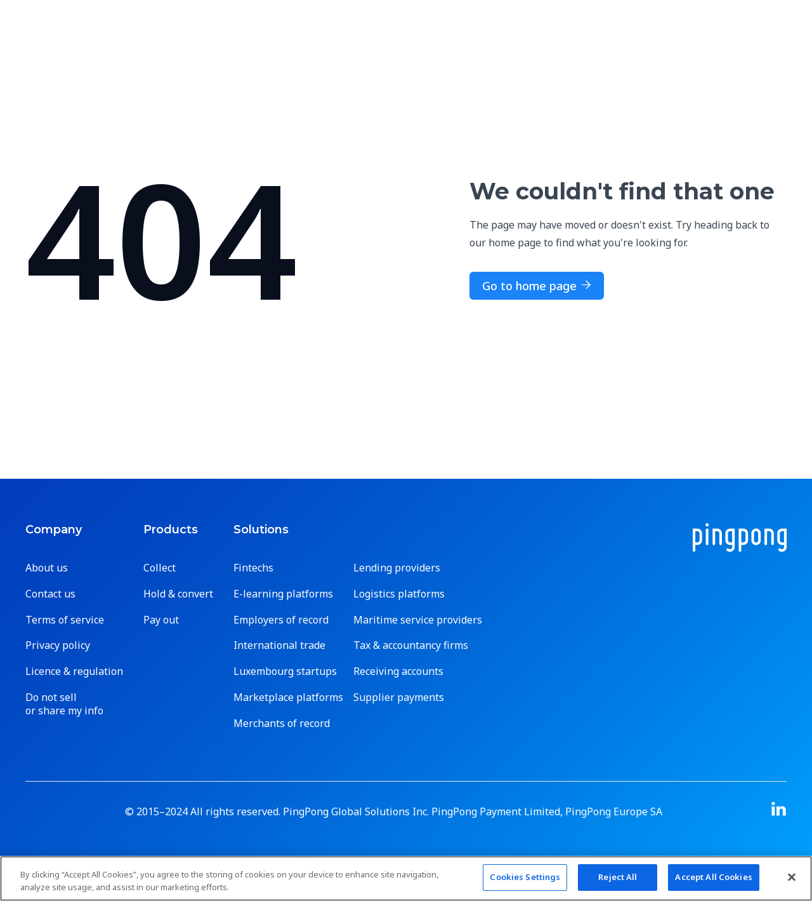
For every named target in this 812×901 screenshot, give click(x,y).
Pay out (161, 620)
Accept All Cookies (713, 877)
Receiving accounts (398, 671)
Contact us (50, 594)
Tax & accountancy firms (410, 645)
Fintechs (253, 568)
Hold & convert (178, 594)
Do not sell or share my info (64, 704)
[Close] (792, 877)
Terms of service (64, 620)
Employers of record (281, 620)
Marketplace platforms (288, 697)
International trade (279, 645)
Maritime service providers (417, 620)
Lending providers (396, 568)
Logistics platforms (399, 594)
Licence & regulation (74, 671)
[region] (406, 878)
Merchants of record (281, 723)
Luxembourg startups (285, 671)
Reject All (617, 877)
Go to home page (536, 285)
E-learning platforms (283, 594)
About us (46, 568)
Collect (159, 568)
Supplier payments (398, 697)
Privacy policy (57, 645)
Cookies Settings (525, 877)
